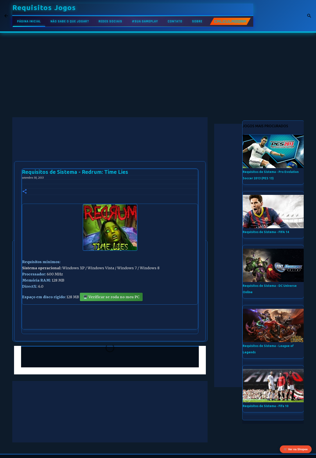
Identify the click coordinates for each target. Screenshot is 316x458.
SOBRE (197, 21)
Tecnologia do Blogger (158, 452)
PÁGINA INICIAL (29, 21)
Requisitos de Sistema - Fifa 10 (265, 406)
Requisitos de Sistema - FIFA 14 (266, 232)
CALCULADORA (230, 21)
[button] (24, 192)
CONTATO (175, 21)
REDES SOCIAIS (110, 21)
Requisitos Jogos (44, 7)
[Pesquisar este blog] (289, 16)
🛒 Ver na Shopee (296, 449)
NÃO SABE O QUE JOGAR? (69, 21)
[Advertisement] (110, 148)
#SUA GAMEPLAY (145, 21)
